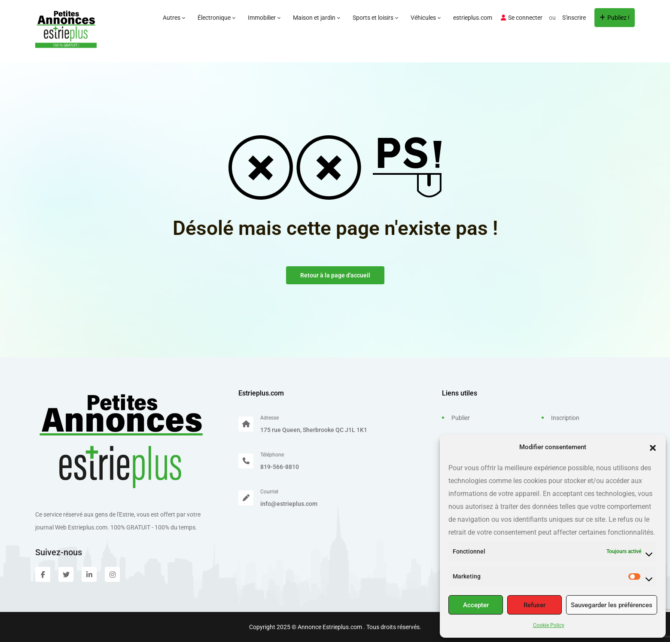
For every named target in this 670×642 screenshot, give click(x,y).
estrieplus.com (472, 17)
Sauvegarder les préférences (611, 605)
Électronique (216, 17)
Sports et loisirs (375, 17)
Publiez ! (615, 17)
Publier (460, 417)
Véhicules (425, 17)
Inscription (565, 417)
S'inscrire (574, 17)
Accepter (476, 605)
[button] (653, 447)
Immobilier (264, 17)
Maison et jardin (316, 17)
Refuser (534, 605)
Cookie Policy (548, 625)
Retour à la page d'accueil (335, 275)
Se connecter (521, 17)
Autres (174, 17)
